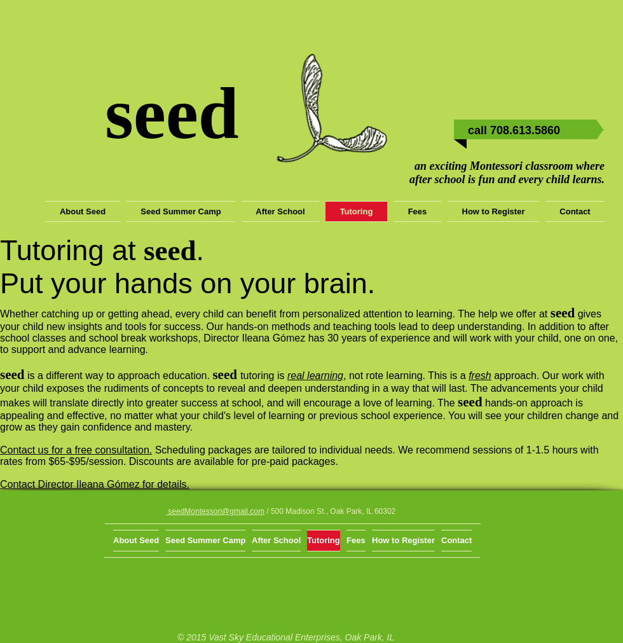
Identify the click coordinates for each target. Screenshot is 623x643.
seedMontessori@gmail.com (215, 511)
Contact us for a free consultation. (76, 450)
